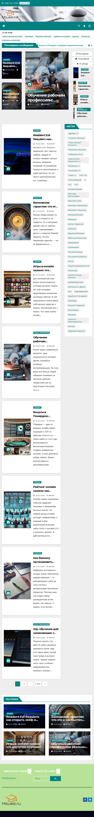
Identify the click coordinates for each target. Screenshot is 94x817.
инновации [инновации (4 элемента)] (72, 301)
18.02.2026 (40, 421)
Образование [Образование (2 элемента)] (73, 243)
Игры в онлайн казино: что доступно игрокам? (23, 745)
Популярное (82, 59)
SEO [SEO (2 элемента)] (76, 185)
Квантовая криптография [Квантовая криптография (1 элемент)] (73, 195)
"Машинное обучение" (43, 36)
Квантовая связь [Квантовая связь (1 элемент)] (75, 201)
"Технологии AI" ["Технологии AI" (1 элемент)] (74, 171)
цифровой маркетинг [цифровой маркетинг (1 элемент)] (76, 331)
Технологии (85, 36)
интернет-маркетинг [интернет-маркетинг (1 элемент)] (76, 305)
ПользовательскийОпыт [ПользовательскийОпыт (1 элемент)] (77, 257)
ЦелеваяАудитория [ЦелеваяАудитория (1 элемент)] (75, 282)
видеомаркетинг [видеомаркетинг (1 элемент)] (81, 291)
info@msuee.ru (9, 778)
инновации (29, 36)
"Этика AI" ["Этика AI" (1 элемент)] (72, 175)
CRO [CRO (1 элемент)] (69, 185)
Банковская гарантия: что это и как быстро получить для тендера (68, 720)
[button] (79, 26)
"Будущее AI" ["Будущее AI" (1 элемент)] (73, 133)
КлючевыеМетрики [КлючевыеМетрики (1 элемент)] (75, 215)
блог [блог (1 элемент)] (70, 291)
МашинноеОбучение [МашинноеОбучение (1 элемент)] (76, 233)
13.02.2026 (40, 566)
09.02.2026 (40, 638)
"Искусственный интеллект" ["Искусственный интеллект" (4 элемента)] (74, 144)
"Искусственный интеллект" (12, 36)
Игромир (7, 59)
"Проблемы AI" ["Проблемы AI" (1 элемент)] (74, 166)
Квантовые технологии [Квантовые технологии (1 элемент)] (77, 210)
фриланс (75, 36)
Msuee (45, 104)
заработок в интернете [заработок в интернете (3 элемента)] (77, 296)
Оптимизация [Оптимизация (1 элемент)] (73, 247)
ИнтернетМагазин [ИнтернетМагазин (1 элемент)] (75, 189)
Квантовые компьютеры (11, 40)
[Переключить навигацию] (89, 26)
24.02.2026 (40, 275)
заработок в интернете (62, 36)
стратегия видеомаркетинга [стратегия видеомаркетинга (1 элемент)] (75, 320)
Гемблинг (84, 96)
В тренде (82, 64)
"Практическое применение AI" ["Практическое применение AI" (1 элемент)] (74, 160)
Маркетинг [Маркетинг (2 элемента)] (72, 229)
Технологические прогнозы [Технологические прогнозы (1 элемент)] (74, 276)
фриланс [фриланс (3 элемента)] (71, 326)
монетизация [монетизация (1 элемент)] (73, 310)
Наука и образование (35, 91)
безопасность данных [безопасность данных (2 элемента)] (77, 287)
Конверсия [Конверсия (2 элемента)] (72, 219)
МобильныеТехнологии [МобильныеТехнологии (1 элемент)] (77, 238)
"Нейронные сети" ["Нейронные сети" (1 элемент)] (75, 154)
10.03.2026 (10, 101)
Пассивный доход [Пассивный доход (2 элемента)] (75, 252)
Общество (7, 90)
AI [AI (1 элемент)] (85, 180)
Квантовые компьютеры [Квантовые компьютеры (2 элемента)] (77, 205)
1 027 (37, 684)
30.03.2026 (10, 70)
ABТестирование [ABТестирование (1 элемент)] (74, 180)
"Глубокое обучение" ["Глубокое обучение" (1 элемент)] (76, 138)
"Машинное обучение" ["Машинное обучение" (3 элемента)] (77, 150)
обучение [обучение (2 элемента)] (72, 315)
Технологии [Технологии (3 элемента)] (72, 271)
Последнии (82, 54)
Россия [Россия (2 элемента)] (71, 261)
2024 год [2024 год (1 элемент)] (83, 175)
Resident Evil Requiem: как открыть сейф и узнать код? (22, 720)
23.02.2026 (35, 104)
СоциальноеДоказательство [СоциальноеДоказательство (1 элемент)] (79, 266)
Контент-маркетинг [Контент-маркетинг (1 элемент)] (75, 224)
